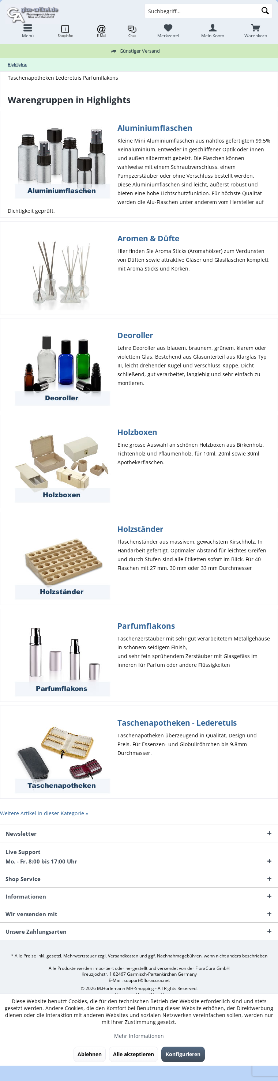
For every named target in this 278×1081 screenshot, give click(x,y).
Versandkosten (123, 956)
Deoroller (135, 335)
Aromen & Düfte (148, 238)
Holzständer (140, 529)
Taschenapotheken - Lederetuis (177, 723)
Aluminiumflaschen (154, 128)
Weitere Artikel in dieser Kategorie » (44, 813)
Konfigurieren (183, 1054)
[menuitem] (255, 31)
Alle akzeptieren (133, 1054)
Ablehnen (90, 1054)
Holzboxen (137, 432)
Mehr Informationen (139, 1035)
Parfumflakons (146, 626)
